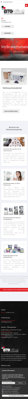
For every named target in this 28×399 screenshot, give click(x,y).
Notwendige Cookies (11, 388)
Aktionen (7, 26)
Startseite (6, 51)
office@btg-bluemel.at (6, 322)
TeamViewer (7, 33)
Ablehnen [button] (20, 383)
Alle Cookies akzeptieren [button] (8, 383)
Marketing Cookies (11, 393)
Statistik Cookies (10, 391)
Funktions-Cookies (11, 389)
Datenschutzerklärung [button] (7, 381)
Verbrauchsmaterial (6, 2)
